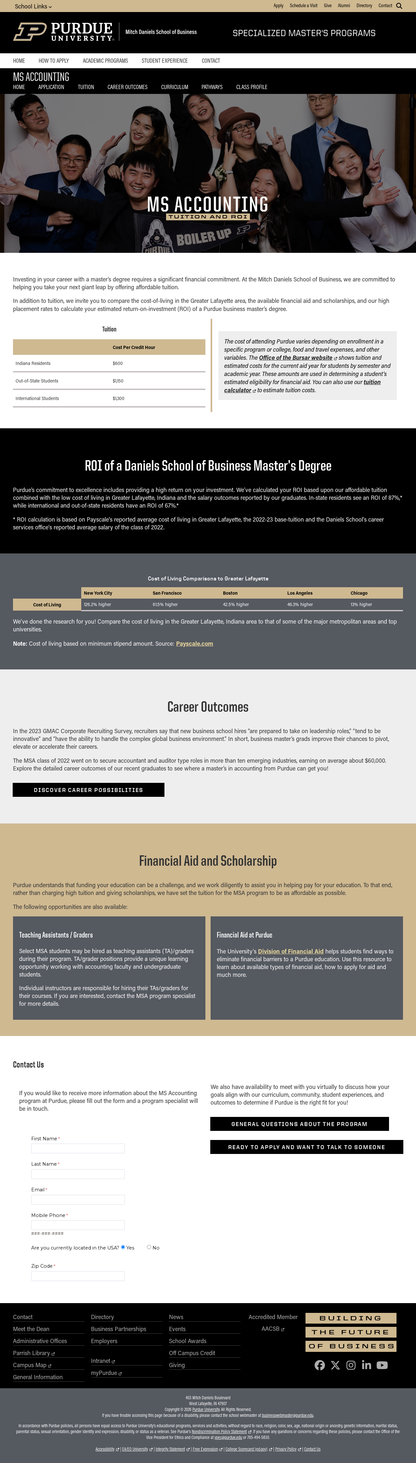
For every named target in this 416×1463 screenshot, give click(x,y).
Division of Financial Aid (291, 951)
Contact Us (312, 1449)
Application (51, 87)
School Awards (187, 1341)
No (156, 1248)
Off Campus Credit (192, 1353)
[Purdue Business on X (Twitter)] (335, 1365)
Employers (104, 1341)
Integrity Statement (170, 1449)
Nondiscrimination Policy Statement (219, 1431)
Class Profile (251, 87)
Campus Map (29, 1365)
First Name (44, 1139)
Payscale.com (194, 643)
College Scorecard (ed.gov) (246, 1449)
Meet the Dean (31, 1329)
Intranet (100, 1361)
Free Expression (205, 1449)
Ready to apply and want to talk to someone (306, 1147)
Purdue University (205, 1409)
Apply (278, 5)
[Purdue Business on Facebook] (320, 1365)
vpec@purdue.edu (228, 1437)
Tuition (86, 87)
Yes (130, 1248)
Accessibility (105, 1449)
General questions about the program (299, 1123)
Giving (177, 1365)
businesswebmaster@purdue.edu (287, 1415)
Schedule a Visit (304, 5)
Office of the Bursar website (295, 357)
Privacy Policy (285, 1449)
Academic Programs (105, 60)
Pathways (212, 87)
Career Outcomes (128, 87)
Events (177, 1329)
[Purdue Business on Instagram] (351, 1365)
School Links (33, 6)
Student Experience (165, 60)
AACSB (271, 1328)
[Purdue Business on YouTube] (382, 1365)
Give (328, 5)
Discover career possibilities (88, 789)
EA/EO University (135, 1449)
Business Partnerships (118, 1329)
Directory (364, 5)
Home (19, 60)
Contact (385, 5)
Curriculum (174, 87)
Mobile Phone (48, 1215)
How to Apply (54, 60)
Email (38, 1190)
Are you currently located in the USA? (75, 1248)
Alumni (344, 5)
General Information (38, 1377)
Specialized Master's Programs (304, 33)
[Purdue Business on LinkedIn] (366, 1365)
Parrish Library (31, 1353)
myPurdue (104, 1373)
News (176, 1317)
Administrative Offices (40, 1341)
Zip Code (42, 1266)
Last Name (44, 1164)
